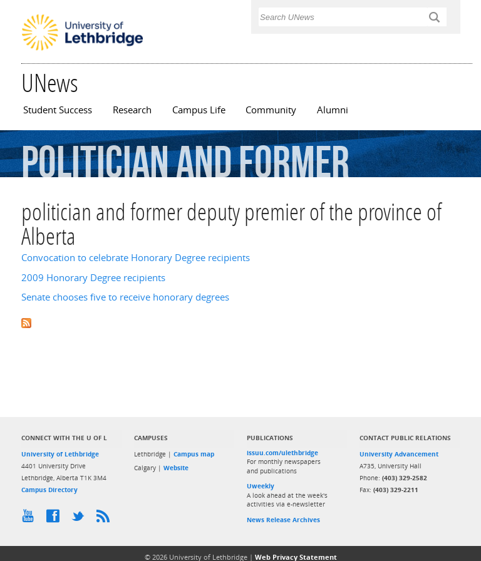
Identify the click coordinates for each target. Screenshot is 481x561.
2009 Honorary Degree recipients (93, 277)
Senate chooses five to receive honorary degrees (125, 297)
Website (176, 467)
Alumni (332, 109)
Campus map (193, 454)
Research (132, 109)
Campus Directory (49, 489)
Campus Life (198, 109)
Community (271, 109)
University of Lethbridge (60, 454)
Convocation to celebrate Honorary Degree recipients (135, 257)
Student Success (57, 109)
